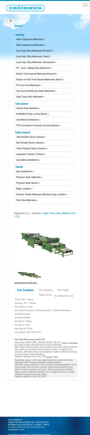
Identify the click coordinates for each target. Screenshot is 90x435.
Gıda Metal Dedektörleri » (28, 119)
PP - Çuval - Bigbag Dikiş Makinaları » (34, 68)
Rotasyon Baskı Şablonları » (29, 177)
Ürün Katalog (46, 290)
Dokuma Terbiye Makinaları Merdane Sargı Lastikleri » (42, 194)
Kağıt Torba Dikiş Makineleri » (30, 96)
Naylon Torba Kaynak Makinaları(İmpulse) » (37, 73)
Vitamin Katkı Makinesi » (28, 108)
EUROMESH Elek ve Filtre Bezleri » (32, 114)
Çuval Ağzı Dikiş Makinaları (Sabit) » (33, 56)
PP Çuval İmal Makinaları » (29, 85)
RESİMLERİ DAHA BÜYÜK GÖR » (26, 283)
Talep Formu (45, 294)
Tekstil (19, 166)
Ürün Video (63, 290)
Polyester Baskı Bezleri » (28, 183)
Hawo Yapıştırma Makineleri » (30, 39)
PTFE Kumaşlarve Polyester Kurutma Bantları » (38, 125)
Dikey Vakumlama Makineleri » (30, 45)
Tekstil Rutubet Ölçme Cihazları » (32, 148)
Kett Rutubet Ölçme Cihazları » (30, 142)
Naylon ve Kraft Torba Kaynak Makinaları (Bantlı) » (40, 79)
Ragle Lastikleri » (24, 188)
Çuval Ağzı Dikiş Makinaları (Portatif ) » (35, 50)
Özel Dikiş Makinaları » (27, 200)
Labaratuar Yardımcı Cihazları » (31, 154)
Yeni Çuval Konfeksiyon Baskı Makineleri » (36, 91)
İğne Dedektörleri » (25, 171)
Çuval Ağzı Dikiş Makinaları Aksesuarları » (36, 62)
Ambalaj (19, 34)
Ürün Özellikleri (25, 290)
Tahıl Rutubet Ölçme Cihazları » (31, 137)
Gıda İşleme (21, 103)
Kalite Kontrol (22, 132)
